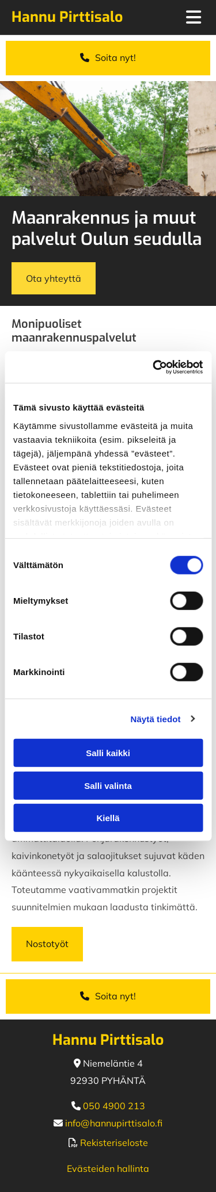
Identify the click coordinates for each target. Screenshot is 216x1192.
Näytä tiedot (156, 718)
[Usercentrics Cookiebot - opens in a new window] (154, 366)
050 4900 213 (114, 1105)
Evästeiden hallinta (108, 1168)
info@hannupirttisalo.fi (113, 1123)
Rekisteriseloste (114, 1142)
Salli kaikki (108, 753)
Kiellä (107, 818)
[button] (108, 58)
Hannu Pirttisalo (67, 16)
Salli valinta (108, 785)
